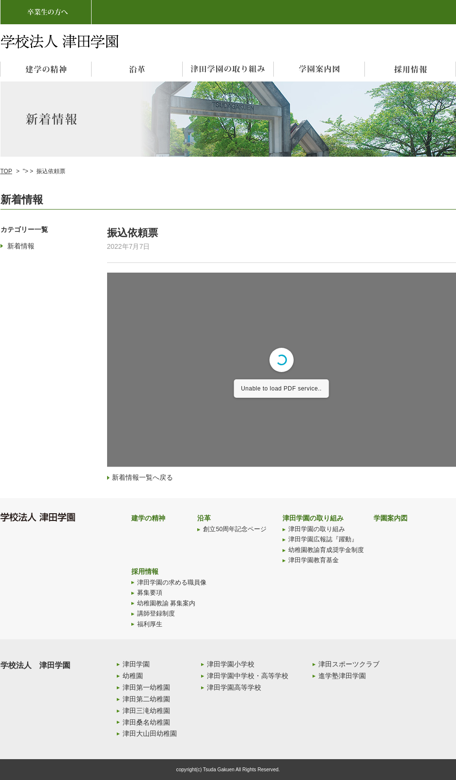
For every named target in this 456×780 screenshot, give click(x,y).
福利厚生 (149, 624)
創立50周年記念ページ (235, 529)
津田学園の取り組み (313, 518)
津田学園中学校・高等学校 (247, 676)
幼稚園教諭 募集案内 (166, 603)
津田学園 (136, 664)
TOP (6, 171)
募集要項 (149, 592)
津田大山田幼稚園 (150, 733)
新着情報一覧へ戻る (142, 477)
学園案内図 (391, 518)
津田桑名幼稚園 (146, 722)
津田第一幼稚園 (146, 687)
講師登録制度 (156, 613)
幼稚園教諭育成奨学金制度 (326, 550)
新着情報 (20, 246)
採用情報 (144, 571)
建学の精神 (148, 518)
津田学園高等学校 (234, 687)
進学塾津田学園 (342, 676)
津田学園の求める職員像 (171, 582)
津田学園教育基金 (313, 560)
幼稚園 (133, 676)
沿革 (204, 518)
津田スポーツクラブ (348, 664)
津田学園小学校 (230, 664)
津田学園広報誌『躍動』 (323, 539)
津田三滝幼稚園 (146, 711)
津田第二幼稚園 (146, 699)
